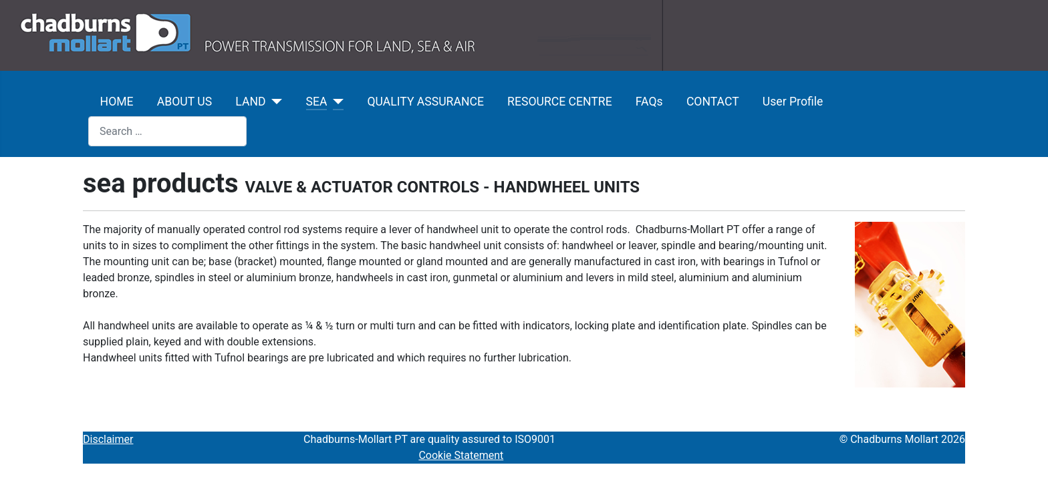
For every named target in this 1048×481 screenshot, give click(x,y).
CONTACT (712, 101)
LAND (250, 101)
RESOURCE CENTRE (559, 101)
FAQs (649, 101)
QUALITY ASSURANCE (425, 101)
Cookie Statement (460, 455)
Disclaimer (108, 439)
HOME (117, 101)
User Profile (793, 101)
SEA (317, 101)
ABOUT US (184, 101)
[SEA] (335, 101)
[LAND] (274, 101)
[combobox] (167, 131)
